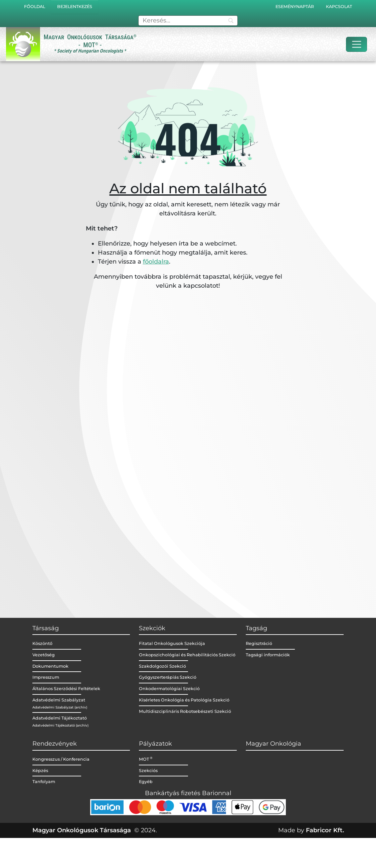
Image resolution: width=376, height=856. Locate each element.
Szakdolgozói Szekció (162, 666)
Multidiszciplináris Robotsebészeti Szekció (185, 711)
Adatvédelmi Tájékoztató (59, 718)
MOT (146, 759)
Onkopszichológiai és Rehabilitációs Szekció (187, 654)
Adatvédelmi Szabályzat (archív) (59, 707)
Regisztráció (259, 643)
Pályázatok (155, 743)
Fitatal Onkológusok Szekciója (172, 643)
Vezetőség (43, 654)
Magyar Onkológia (273, 743)
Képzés (40, 770)
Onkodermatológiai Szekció (169, 688)
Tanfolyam (43, 781)
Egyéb (146, 781)
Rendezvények (54, 743)
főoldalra (156, 261)
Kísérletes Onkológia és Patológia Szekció (184, 699)
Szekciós (148, 770)
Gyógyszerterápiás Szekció (167, 677)
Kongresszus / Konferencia (60, 759)
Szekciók (152, 628)
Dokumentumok (50, 666)
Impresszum (45, 677)
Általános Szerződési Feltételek (66, 688)
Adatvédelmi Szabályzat (58, 699)
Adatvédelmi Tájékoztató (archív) (60, 725)
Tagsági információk (268, 654)
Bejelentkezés (74, 6)
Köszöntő (42, 643)
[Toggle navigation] (356, 44)
